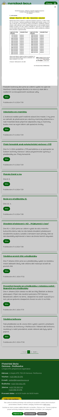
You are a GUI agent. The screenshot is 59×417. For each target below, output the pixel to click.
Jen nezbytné (30, 414)
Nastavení (41, 414)
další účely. (46, 404)
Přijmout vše (18, 414)
